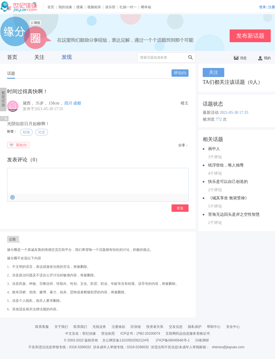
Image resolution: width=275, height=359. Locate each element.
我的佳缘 (65, 7)
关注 (39, 57)
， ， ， (43, 103)
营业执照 (108, 334)
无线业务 (99, 327)
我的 (264, 58)
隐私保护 (195, 327)
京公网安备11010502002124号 (125, 340)
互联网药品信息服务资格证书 (188, 334)
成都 (77, 103)
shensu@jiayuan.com (228, 347)
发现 (67, 57)
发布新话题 (250, 36)
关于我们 (61, 327)
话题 (11, 73)
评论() (180, 73)
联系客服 (42, 327)
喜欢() (21, 145)
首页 (50, 7)
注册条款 (118, 327)
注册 (271, 7)
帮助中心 (214, 327)
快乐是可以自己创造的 (228, 182)
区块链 (136, 327)
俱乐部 (110, 7)
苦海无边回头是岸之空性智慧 (234, 214)
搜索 (79, 7)
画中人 (214, 149)
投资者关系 (154, 327)
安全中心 (233, 327)
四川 (68, 103)
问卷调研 (202, 340)
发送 (180, 208)
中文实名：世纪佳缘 (80, 334)
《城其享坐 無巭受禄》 (228, 198)
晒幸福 (146, 7)
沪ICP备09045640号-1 (173, 340)
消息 (240, 58)
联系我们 (80, 327)
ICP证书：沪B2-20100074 (140, 334)
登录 (262, 7)
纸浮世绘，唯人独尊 (226, 165)
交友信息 (176, 327)
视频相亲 (94, 7)
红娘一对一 (128, 7)
